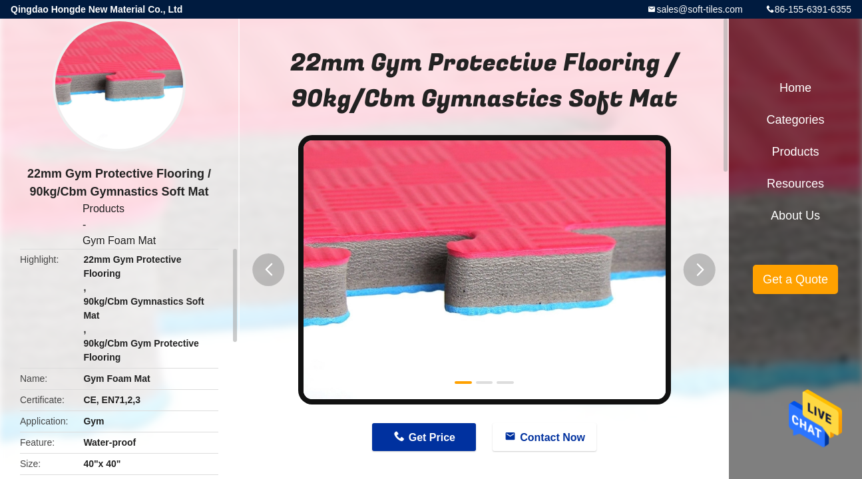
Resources (795, 183)
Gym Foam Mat (119, 240)
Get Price (432, 437)
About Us (795, 215)
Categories (795, 119)
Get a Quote (795, 279)
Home (795, 87)
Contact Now (552, 437)
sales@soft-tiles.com (699, 9)
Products (103, 208)
